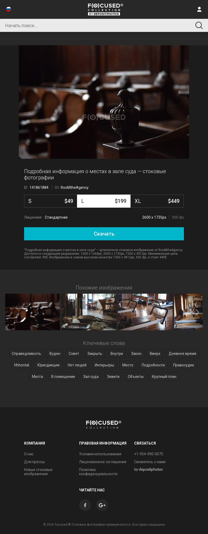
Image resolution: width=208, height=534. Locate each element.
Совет (74, 353)
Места (37, 376)
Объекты (136, 376)
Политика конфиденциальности (98, 472)
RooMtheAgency (75, 187)
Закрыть (94, 353)
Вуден (55, 353)
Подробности (153, 365)
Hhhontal (21, 365)
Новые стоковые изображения (38, 472)
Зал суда (90, 376)
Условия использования (100, 454)
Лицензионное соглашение (103, 462)
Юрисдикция (48, 365)
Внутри (117, 353)
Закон (136, 353)
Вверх (155, 353)
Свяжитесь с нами (150, 462)
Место (127, 365)
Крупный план (164, 376)
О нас (29, 454)
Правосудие (183, 365)
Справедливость (26, 353)
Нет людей (77, 365)
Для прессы (34, 462)
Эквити (113, 376)
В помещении (63, 376)
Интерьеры (104, 365)
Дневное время (182, 353)
